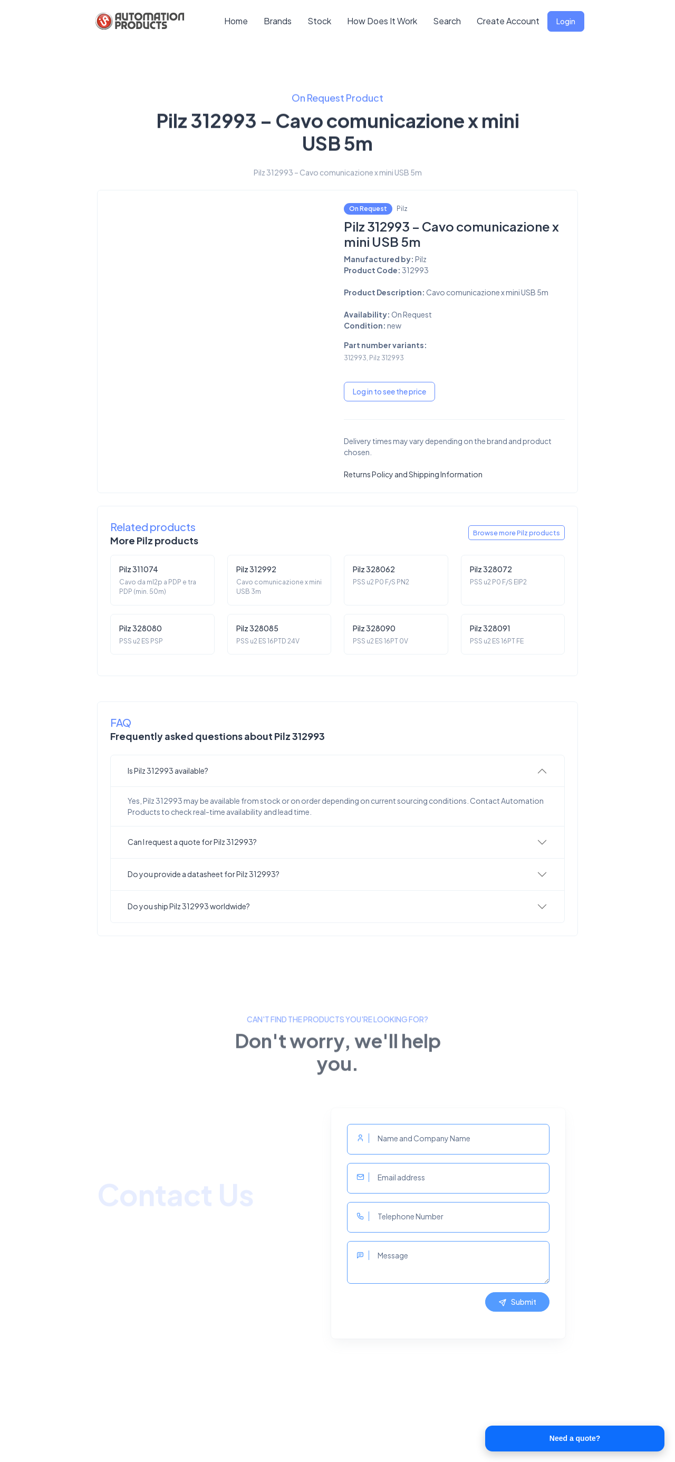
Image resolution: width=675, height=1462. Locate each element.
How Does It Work (382, 20)
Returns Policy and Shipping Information (413, 474)
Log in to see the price (389, 391)
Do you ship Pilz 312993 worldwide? (189, 906)
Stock (319, 20)
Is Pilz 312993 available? (168, 770)
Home (236, 20)
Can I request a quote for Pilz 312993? (192, 842)
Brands (278, 20)
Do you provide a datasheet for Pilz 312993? (203, 874)
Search (447, 20)
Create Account (508, 20)
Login (565, 21)
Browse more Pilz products (516, 532)
